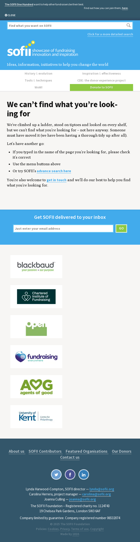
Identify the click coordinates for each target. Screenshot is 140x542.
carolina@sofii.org (96, 494)
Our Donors (121, 451)
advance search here (54, 171)
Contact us (70, 457)
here (125, 8)
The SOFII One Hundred (19, 4)
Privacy (64, 529)
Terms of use (80, 529)
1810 (75, 534)
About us (17, 451)
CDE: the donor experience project (101, 80)
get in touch (56, 180)
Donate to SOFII (101, 87)
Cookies (53, 529)
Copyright (97, 529)
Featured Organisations (87, 451)
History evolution (38, 73)
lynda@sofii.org (101, 489)
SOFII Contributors (46, 451)
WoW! (38, 87)
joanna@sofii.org (82, 499)
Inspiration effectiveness (101, 73)
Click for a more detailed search (110, 34)
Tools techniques (38, 80)
